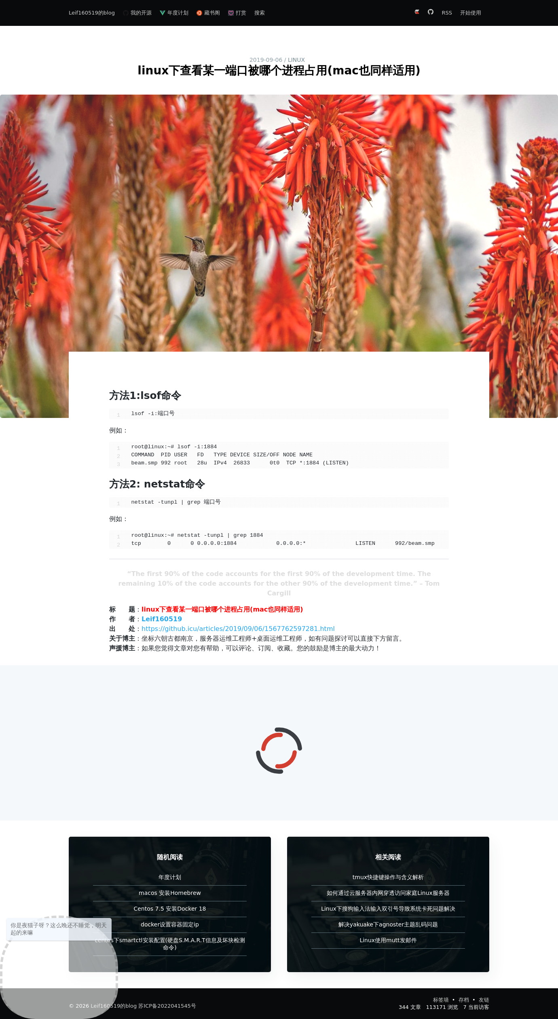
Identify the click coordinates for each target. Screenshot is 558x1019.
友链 (484, 1000)
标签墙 (441, 1000)
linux (296, 60)
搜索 (259, 13)
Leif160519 (162, 619)
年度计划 (174, 13)
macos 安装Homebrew (170, 893)
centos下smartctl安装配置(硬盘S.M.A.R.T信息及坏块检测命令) (170, 944)
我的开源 (137, 13)
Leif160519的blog (92, 13)
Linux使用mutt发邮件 (387, 940)
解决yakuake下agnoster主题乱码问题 (388, 924)
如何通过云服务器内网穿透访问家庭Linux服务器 (388, 893)
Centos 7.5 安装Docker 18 (169, 908)
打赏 (237, 13)
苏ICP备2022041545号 (167, 1006)
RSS (447, 13)
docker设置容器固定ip (170, 924)
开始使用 (470, 13)
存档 (465, 1000)
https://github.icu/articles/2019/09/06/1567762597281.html (238, 629)
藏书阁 (208, 13)
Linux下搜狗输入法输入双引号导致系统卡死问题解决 (388, 908)
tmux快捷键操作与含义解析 (388, 877)
